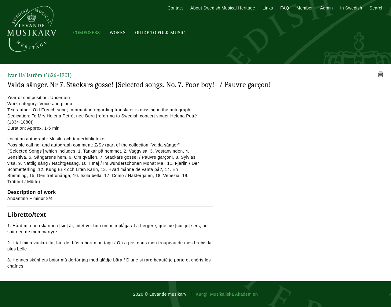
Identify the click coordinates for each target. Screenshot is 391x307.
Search (377, 8)
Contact (175, 8)
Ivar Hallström (39, 75)
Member (305, 8)
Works (117, 32)
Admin (326, 8)
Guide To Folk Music (160, 32)
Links (267, 8)
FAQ (284, 8)
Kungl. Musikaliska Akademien (227, 294)
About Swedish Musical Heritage (222, 8)
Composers (86, 32)
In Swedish (351, 8)
